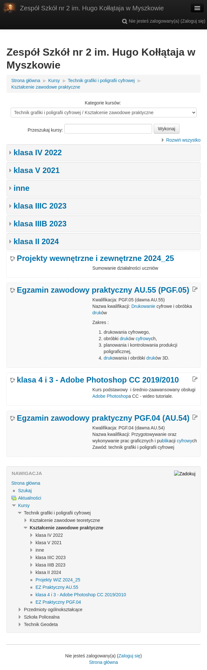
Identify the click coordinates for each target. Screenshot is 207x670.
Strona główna (25, 483)
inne (21, 188)
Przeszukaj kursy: (45, 130)
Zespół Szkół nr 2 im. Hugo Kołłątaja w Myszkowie (92, 8)
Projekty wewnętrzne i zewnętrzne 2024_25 (95, 258)
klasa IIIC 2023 (40, 205)
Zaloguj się (193, 21)
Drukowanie (143, 306)
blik (165, 440)
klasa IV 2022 (38, 152)
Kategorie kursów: (103, 102)
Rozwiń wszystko (183, 140)
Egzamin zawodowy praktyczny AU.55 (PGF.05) (103, 290)
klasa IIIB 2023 (40, 223)
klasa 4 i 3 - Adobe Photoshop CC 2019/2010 (98, 380)
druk (96, 312)
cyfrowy (143, 338)
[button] (124, 21)
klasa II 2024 (36, 241)
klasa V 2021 (37, 170)
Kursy (24, 505)
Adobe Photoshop (110, 396)
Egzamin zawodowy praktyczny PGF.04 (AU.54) (103, 418)
